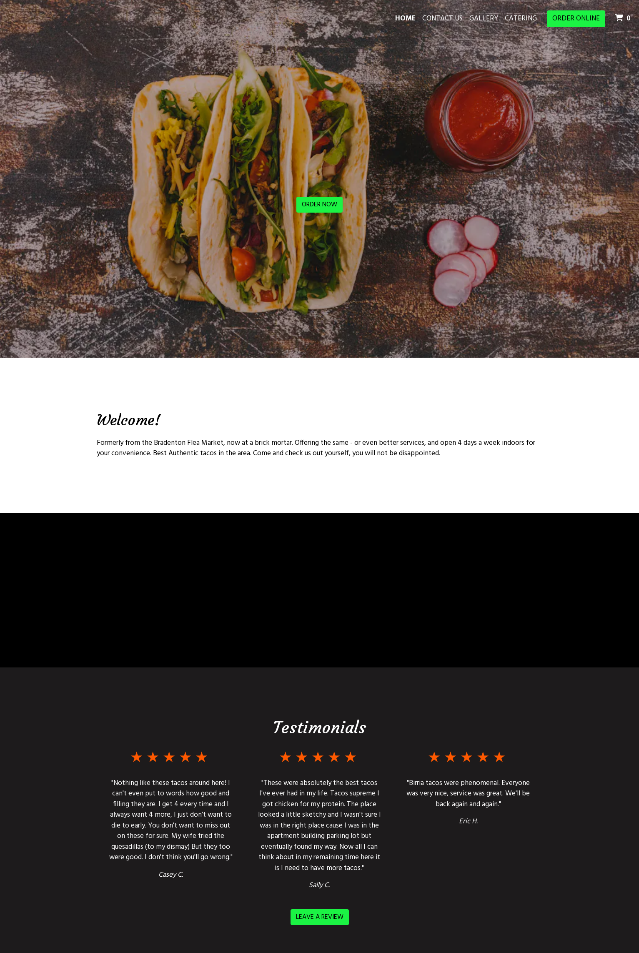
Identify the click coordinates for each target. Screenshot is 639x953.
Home (405, 18)
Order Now (319, 204)
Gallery (483, 18)
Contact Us (442, 18)
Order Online (576, 18)
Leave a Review (319, 917)
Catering (521, 18)
